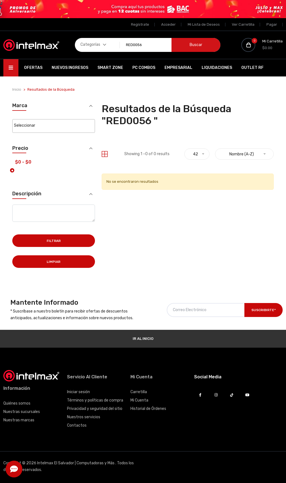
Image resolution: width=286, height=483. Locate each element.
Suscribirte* (263, 310)
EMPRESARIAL (178, 67)
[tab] (105, 154)
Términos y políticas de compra (95, 400)
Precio (20, 148)
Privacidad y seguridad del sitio (94, 408)
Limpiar (53, 262)
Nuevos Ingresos (70, 67)
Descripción (26, 194)
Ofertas (33, 67)
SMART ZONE (110, 67)
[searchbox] (53, 125)
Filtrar (54, 241)
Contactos (77, 425)
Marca (19, 106)
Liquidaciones (217, 67)
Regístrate (140, 24)
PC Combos (143, 67)
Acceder (168, 24)
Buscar (196, 44)
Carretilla (138, 392)
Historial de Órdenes (148, 408)
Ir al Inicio (143, 339)
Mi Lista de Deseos (204, 24)
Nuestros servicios (83, 417)
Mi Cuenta (139, 400)
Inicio (16, 89)
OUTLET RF (252, 67)
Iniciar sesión (78, 392)
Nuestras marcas (18, 420)
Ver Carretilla (243, 24)
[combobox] (53, 126)
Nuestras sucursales (21, 411)
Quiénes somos (16, 403)
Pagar (271, 24)
